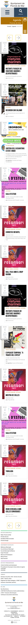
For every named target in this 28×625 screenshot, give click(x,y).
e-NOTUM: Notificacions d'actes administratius (12, 591)
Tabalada (9, 471)
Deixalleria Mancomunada (7, 538)
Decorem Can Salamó (14, 110)
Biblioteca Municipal (6, 547)
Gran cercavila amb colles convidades (13, 510)
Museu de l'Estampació (6, 554)
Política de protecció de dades (14, 614)
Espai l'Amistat (4, 552)
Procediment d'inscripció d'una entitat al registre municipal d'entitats (13, 568)
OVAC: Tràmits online (6, 578)
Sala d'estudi (11, 194)
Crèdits (16, 616)
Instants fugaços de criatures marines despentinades (14, 71)
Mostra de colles (12, 395)
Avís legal (15, 613)
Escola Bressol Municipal (7, 549)
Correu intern (14, 617)
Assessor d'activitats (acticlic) (8, 582)
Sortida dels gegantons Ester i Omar (15, 149)
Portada (9, 26)
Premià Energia (4, 540)
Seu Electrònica (5, 589)
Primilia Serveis (5, 536)
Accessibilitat (8, 616)
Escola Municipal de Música (8, 551)
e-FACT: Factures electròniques (8, 592)
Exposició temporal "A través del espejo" (14, 354)
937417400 (14, 607)
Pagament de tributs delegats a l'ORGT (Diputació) (13, 580)
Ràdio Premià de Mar (6, 535)
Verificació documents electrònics (9, 594)
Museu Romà (4, 556)
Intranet (23, 616)
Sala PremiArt (4, 558)
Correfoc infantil (13, 232)
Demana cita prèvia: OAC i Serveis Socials (11, 576)
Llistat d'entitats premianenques (9, 565)
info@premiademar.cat (14, 608)
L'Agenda (14, 26)
